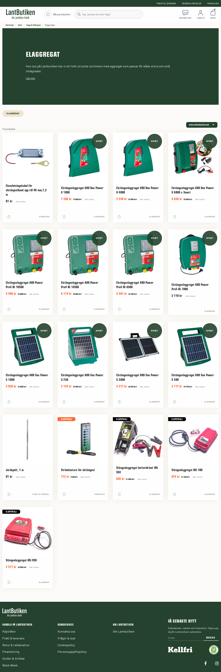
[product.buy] (9, 217)
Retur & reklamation (16, 645)
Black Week (10, 665)
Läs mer (30, 78)
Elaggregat (13, 113)
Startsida (9, 25)
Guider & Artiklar (191, 3)
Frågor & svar (67, 638)
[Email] (185, 638)
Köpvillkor (9, 631)
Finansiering (10, 651)
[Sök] (108, 14)
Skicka (210, 637)
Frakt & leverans (166, 3)
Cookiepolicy (66, 645)
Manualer (213, 3)
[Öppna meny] (57, 14)
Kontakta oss (66, 631)
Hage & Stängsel (33, 25)
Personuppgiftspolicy (72, 651)
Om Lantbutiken (123, 631)
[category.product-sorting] (202, 125)
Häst (20, 25)
